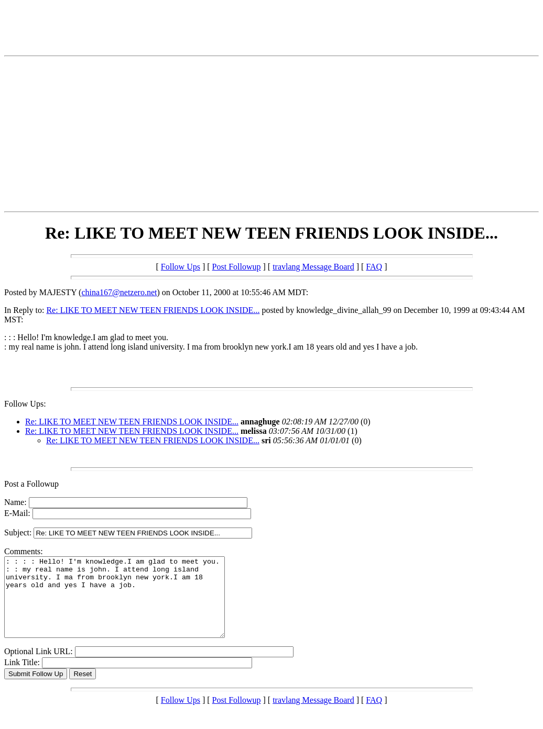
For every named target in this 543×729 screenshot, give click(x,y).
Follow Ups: (25, 403)
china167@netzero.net (119, 292)
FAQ (374, 266)
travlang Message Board (313, 266)
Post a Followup (31, 483)
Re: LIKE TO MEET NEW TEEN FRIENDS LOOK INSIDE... (152, 310)
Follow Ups (180, 266)
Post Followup (236, 266)
